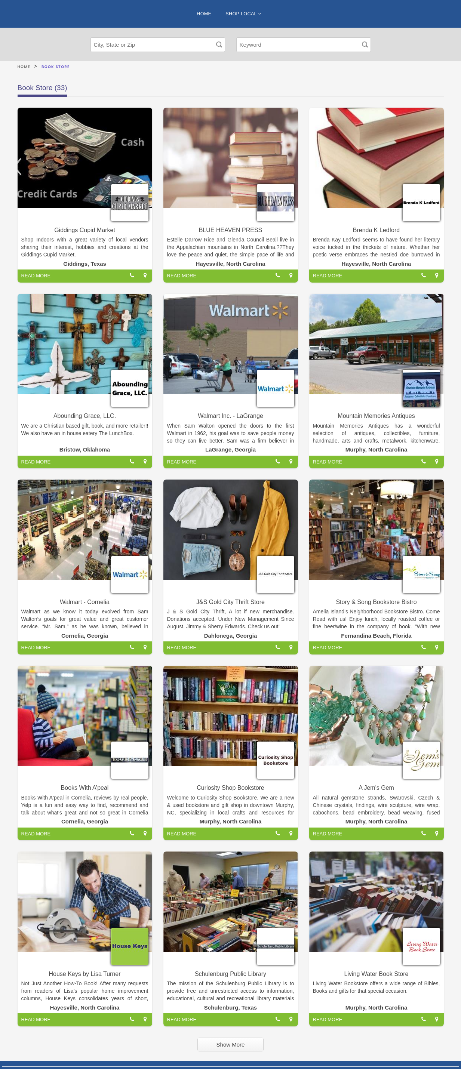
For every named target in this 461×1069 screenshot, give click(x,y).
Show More (230, 1044)
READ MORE (36, 275)
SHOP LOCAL (243, 13)
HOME (204, 13)
